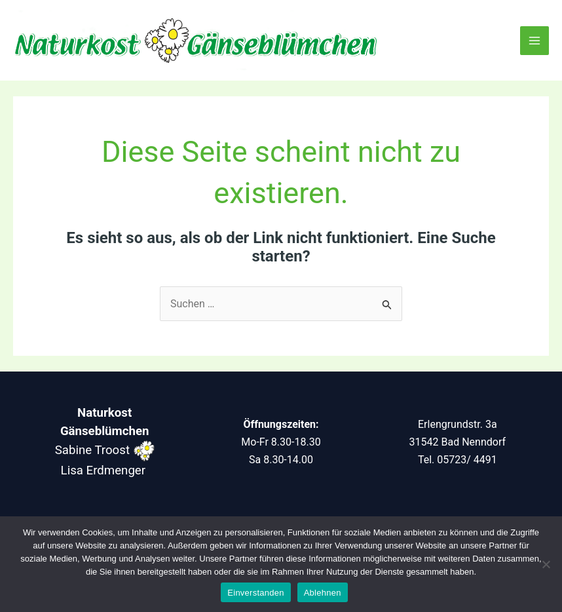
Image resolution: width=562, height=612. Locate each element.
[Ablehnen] (545, 564)
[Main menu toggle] (534, 40)
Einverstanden (255, 593)
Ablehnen (322, 593)
